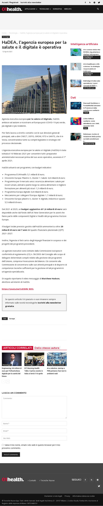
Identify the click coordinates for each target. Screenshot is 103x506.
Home (4, 33)
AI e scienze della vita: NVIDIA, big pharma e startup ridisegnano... (91, 52)
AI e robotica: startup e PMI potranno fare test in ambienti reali (56, 371)
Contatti (32, 480)
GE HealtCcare (89, 89)
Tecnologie (45, 9)
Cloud (86, 114)
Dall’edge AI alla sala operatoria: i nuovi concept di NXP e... (91, 84)
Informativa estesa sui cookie (84, 496)
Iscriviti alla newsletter (31, 2)
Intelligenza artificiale (56, 365)
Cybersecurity (89, 146)
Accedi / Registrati (10, 2)
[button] (98, 9)
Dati (73, 99)
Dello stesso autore (46, 348)
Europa (12, 319)
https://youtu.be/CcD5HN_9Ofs (18, 289)
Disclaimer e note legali (53, 496)
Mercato (67, 9)
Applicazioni (31, 9)
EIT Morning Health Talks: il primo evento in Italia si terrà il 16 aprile (33, 371)
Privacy (67, 496)
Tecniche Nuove (48, 480)
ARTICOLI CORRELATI (17, 348)
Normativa (57, 9)
